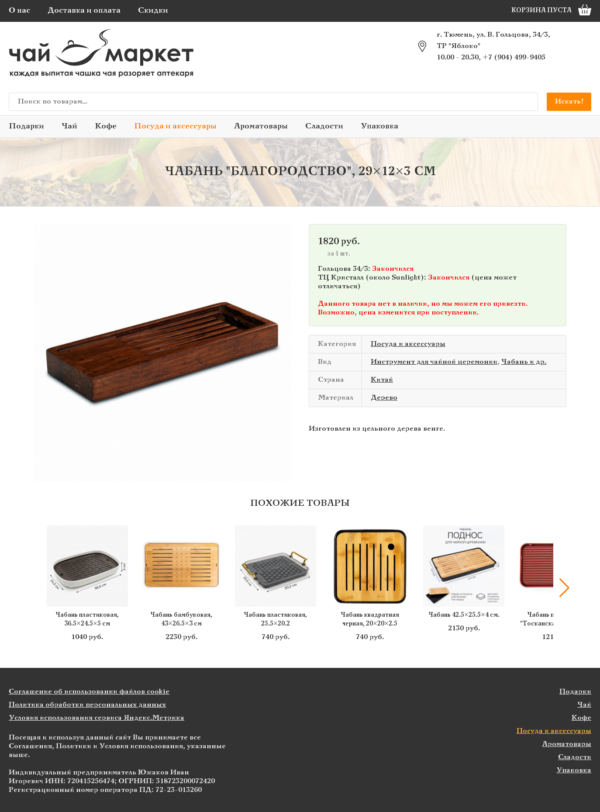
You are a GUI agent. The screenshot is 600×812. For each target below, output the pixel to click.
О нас (19, 10)
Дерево (384, 397)
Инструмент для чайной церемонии (434, 362)
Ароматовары (261, 126)
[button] (564, 587)
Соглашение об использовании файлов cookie (89, 691)
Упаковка (379, 126)
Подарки (26, 126)
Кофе (106, 126)
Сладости (324, 126)
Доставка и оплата (84, 10)
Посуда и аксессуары (175, 126)
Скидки (153, 10)
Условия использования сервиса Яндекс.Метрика (96, 718)
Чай (69, 126)
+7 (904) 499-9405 (514, 57)
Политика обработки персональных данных (87, 704)
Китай (382, 380)
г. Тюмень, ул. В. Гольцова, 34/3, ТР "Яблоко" (493, 40)
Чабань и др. (523, 362)
